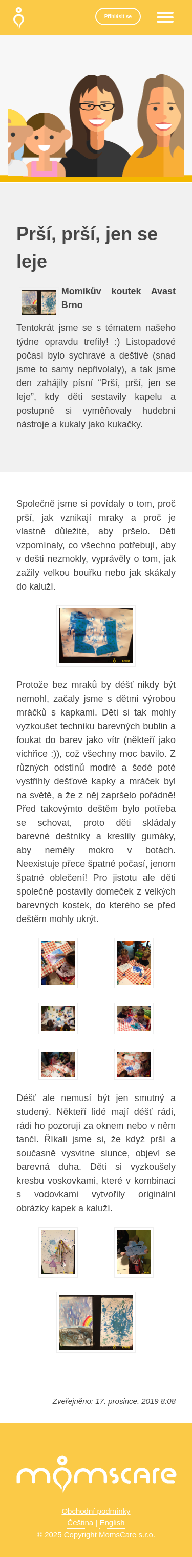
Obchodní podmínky (95, 1511)
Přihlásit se (118, 16)
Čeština (80, 1522)
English (111, 1522)
